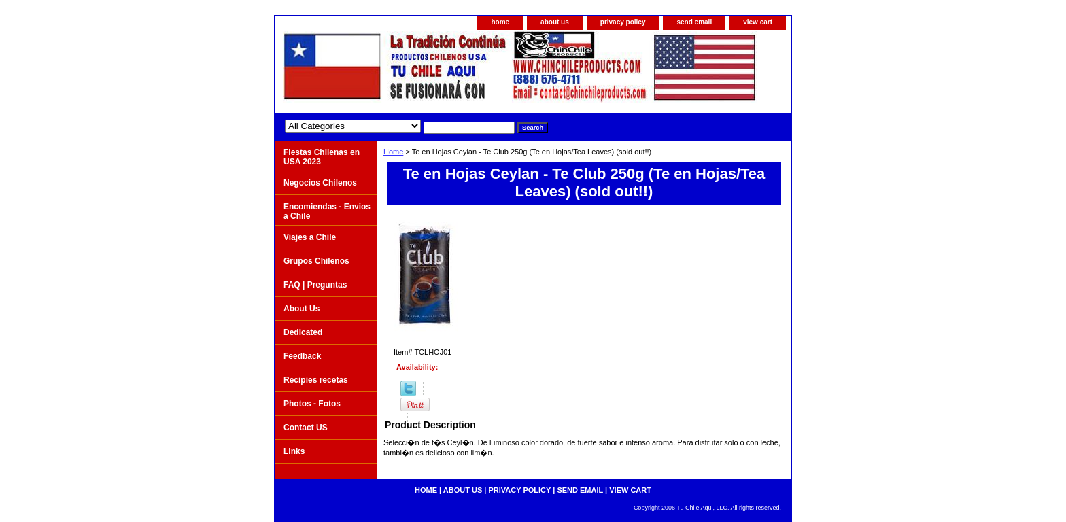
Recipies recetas (315, 380)
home (500, 22)
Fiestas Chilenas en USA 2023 (321, 157)
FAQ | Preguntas (315, 285)
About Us (301, 308)
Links (294, 451)
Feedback (302, 356)
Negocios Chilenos (320, 183)
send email (694, 22)
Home (393, 151)
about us (554, 22)
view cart (757, 22)
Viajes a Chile (309, 237)
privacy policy (623, 22)
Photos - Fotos (312, 403)
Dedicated (302, 332)
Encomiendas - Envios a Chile (327, 211)
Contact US (305, 427)
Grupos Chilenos (316, 261)
